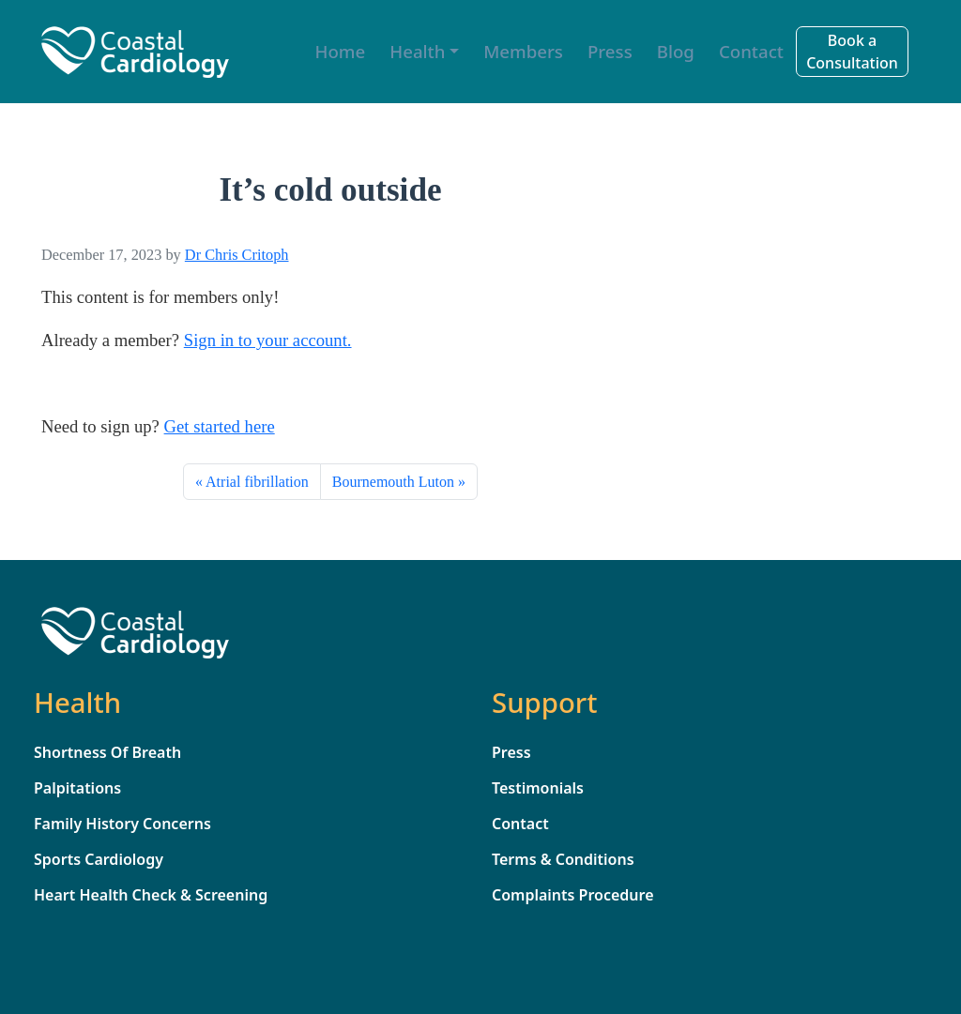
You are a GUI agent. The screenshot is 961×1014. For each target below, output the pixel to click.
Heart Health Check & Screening (150, 895)
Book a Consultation (852, 51)
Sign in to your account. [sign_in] (268, 340)
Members (523, 51)
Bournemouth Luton (393, 482)
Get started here (219, 426)
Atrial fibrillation (257, 482)
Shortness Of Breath (107, 752)
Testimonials (538, 788)
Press (610, 51)
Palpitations (77, 788)
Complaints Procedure (573, 895)
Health (417, 51)
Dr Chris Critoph (237, 255)
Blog (675, 51)
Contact (751, 51)
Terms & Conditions (563, 859)
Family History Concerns (122, 823)
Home (340, 51)
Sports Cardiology (98, 859)
